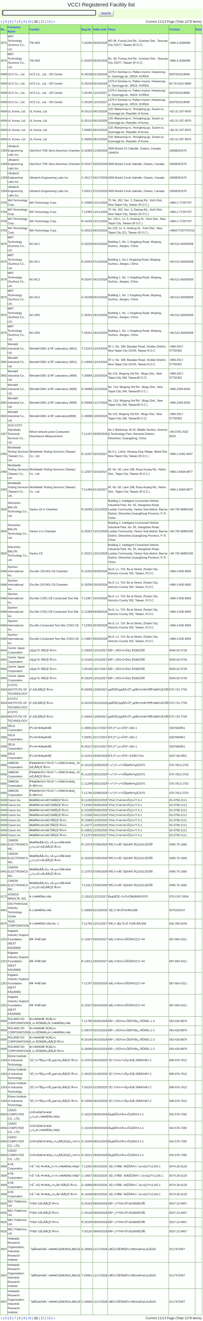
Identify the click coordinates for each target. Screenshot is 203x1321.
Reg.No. (86, 29)
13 (49, 21)
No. (3, 29)
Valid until (100, 29)
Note (199, 29)
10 (29, 21)
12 (42, 21)
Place (112, 29)
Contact (174, 29)
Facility (34, 29)
